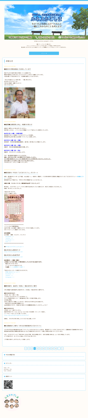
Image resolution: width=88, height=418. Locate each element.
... (59, 348)
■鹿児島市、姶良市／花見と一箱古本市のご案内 (20, 286)
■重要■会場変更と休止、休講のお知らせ (18, 125)
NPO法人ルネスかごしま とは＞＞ (14, 246)
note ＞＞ (8, 241)
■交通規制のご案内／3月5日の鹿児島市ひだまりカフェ (23, 326)
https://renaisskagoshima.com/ (13, 252)
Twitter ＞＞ (9, 238)
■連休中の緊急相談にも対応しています (17, 69)
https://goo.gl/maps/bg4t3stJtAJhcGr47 (16, 315)
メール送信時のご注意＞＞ (17, 267)
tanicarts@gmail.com (10, 86)
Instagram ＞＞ (9, 240)
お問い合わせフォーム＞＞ (12, 272)
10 (55, 348)
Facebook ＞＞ (9, 236)
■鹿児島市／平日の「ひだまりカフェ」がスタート (21, 173)
